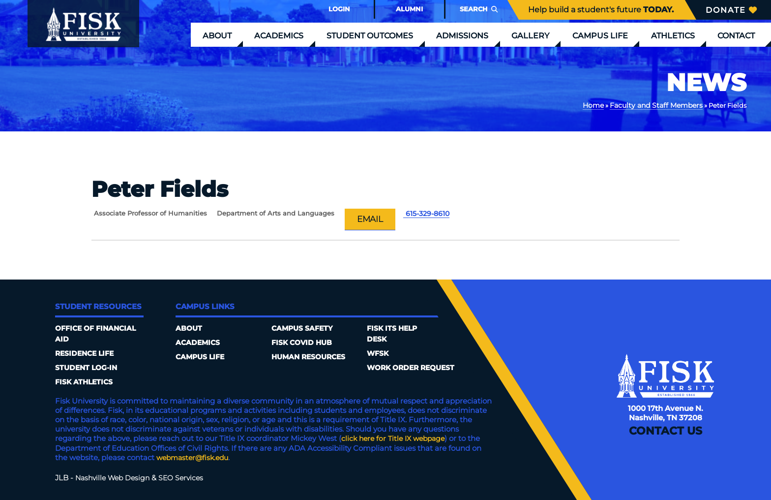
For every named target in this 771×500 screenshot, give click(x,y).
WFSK (378, 354)
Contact (736, 35)
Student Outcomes (369, 35)
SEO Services (186, 477)
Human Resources (311, 357)
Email (371, 219)
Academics (278, 35)
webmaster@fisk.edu (195, 458)
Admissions (462, 35)
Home (601, 105)
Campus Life (600, 35)
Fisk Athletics (86, 382)
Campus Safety (304, 329)
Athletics (673, 35)
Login (339, 9)
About (217, 35)
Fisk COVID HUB (303, 343)
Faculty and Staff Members (660, 105)
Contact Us (665, 437)
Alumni (409, 9)
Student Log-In (88, 368)
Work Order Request (414, 368)
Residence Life (87, 354)
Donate (731, 10)
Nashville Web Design (114, 477)
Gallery (530, 35)
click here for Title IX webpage (396, 439)
